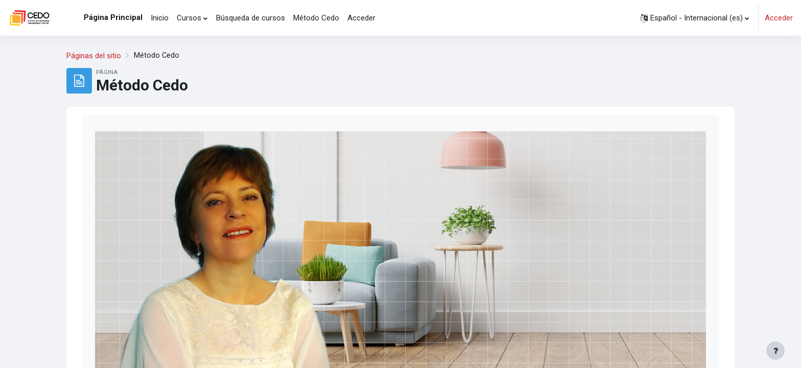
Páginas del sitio (93, 55)
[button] (694, 18)
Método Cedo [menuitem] (316, 17)
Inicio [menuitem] (160, 17)
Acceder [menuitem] (361, 17)
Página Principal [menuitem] (113, 17)
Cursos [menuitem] (189, 17)
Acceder (779, 17)
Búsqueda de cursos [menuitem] (250, 17)
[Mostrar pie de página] (775, 350)
